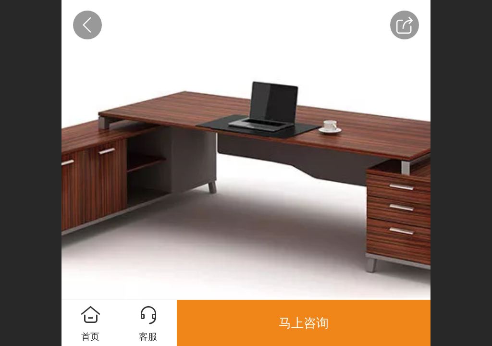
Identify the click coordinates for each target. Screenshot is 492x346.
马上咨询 (304, 323)
